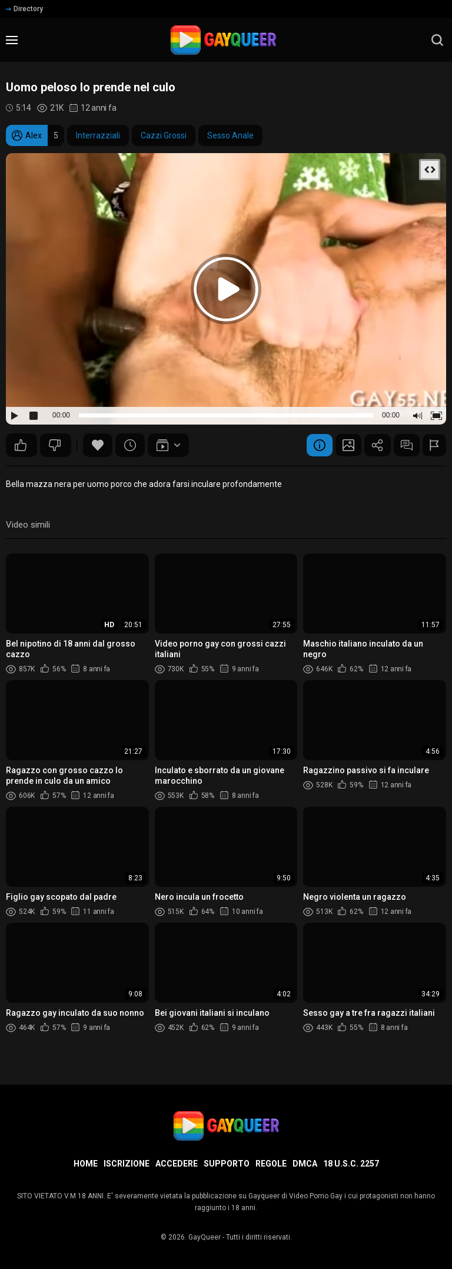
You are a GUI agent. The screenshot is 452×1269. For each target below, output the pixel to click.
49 (20, 445)
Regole (271, 1163)
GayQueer (204, 1237)
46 (55, 445)
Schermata (337, 445)
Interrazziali (98, 135)
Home (86, 1163)
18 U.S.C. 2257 (351, 1163)
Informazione (304, 445)
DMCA (305, 1163)
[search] (437, 40)
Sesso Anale (230, 135)
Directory (24, 9)
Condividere (369, 445)
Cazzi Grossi (164, 135)
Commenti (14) (401, 445)
